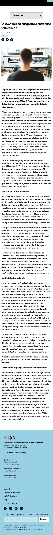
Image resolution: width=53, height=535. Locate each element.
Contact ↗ (7, 489)
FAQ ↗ (6, 500)
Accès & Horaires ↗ (10, 496)
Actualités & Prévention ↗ (12, 493)
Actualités (5, 36)
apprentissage (37, 95)
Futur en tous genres (11, 378)
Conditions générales (19, 527)
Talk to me (22, 529)
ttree (40, 529)
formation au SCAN (11, 115)
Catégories (18, 15)
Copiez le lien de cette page (15, 452)
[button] (3, 3)
